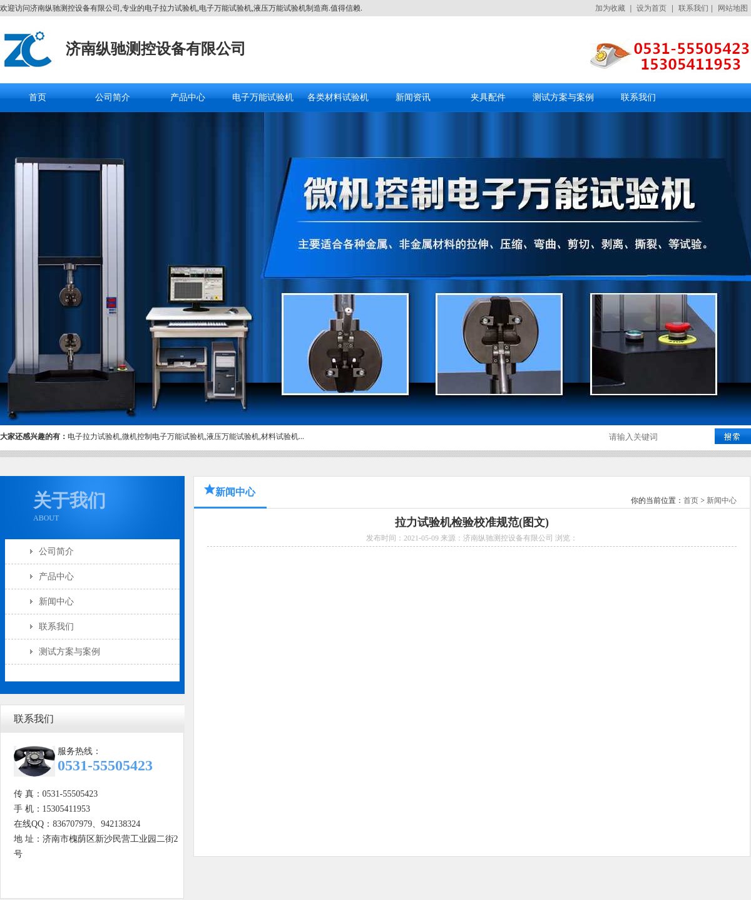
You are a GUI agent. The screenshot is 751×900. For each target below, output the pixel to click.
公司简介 (112, 97)
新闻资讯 (413, 97)
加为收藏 (610, 8)
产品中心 (187, 97)
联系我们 (693, 8)
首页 (37, 97)
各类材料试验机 (338, 97)
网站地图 (733, 8)
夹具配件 (488, 97)
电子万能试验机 (263, 97)
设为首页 (651, 8)
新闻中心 (56, 601)
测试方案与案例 (563, 97)
